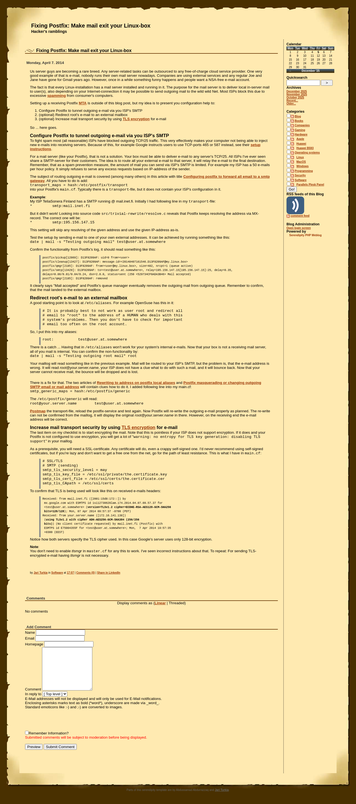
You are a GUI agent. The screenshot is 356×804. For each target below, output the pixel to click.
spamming (56, 95)
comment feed (300, 215)
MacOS (301, 161)
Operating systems (307, 152)
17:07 (70, 572)
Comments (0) (85, 572)
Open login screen (298, 228)
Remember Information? (49, 733)
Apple (300, 138)
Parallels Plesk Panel (310, 184)
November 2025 (296, 94)
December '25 (310, 70)
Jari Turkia (41, 572)
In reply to (33, 694)
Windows (302, 166)
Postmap (38, 411)
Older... (291, 103)
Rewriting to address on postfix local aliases (136, 383)
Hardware (301, 134)
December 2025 (296, 91)
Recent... (292, 100)
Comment (33, 689)
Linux (300, 157)
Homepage (34, 644)
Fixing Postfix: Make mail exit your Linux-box (90, 26)
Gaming (300, 130)
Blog (298, 116)
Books (299, 120)
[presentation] (67, 720)
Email (29, 638)
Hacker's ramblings (49, 31)
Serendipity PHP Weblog (305, 235)
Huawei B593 (305, 148)
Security (300, 175)
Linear (160, 603)
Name (30, 632)
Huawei (301, 143)
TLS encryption (136, 119)
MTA (82, 103)
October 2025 (295, 97)
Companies (302, 125)
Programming (304, 170)
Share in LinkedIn (108, 572)
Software (57, 572)
